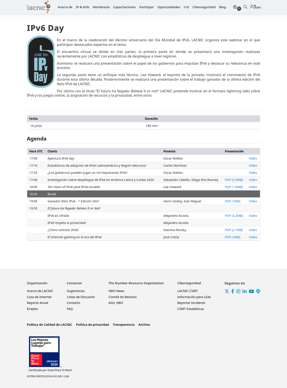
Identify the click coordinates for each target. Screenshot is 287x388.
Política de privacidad (92, 324)
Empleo (32, 309)
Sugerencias (76, 291)
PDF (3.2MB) (234, 215)
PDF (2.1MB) (234, 230)
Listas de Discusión (81, 297)
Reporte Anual (37, 302)
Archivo (144, 324)
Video (253, 158)
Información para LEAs (194, 297)
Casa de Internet (39, 297)
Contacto (73, 302)
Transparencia (124, 324)
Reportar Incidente (191, 302)
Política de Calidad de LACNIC (49, 324)
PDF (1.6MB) (234, 187)
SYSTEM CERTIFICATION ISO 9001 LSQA (48, 376)
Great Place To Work (50, 370)
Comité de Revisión (122, 297)
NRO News (116, 291)
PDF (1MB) (232, 201)
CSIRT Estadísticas (190, 309)
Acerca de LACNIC (40, 291)
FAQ (70, 309)
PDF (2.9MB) (234, 179)
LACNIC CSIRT (187, 291)
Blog (222, 7)
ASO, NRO (115, 302)
